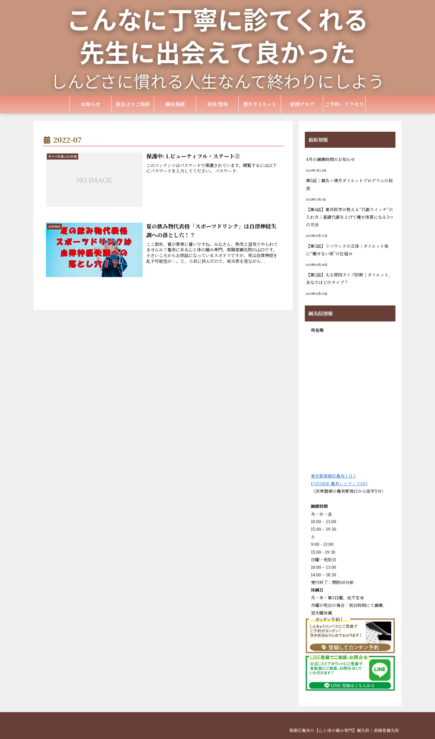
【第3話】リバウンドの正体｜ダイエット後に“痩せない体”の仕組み (347, 250)
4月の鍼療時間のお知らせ (330, 159)
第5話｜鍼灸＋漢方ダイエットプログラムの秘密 (349, 184)
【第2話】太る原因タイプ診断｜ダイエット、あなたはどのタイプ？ (349, 278)
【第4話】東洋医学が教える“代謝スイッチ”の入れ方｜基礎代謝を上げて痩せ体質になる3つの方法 (349, 217)
